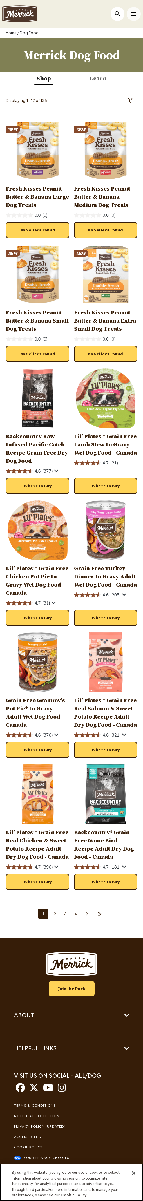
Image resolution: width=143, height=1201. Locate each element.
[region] (71, 1182)
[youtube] (48, 1089)
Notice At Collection (36, 1116)
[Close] (133, 1173)
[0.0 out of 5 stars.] (27, 215)
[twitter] (34, 1089)
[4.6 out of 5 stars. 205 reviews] (97, 595)
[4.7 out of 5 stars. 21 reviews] (96, 463)
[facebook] (20, 1089)
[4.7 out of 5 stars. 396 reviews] (29, 867)
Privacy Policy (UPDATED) (40, 1126)
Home (11, 32)
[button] (37, 486)
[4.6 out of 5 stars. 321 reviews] (97, 735)
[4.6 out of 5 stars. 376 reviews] (29, 735)
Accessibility (28, 1137)
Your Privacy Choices (46, 1157)
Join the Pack (71, 989)
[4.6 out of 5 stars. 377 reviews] (29, 471)
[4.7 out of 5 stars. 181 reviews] (97, 867)
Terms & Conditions (35, 1105)
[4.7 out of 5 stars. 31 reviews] (28, 603)
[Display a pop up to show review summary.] (56, 471)
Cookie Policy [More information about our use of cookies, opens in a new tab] (73, 1195)
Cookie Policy (28, 1147)
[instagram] (62, 1089)
